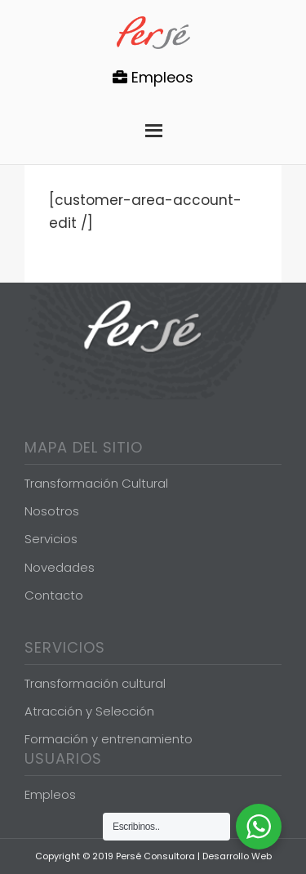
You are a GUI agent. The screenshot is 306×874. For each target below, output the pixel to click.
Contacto (53, 595)
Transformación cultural (95, 683)
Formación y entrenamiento (108, 738)
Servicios (51, 538)
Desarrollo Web (237, 856)
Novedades (59, 567)
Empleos (153, 77)
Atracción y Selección (89, 711)
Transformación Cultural (96, 483)
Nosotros (51, 510)
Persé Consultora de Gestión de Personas (153, 32)
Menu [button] (153, 126)
